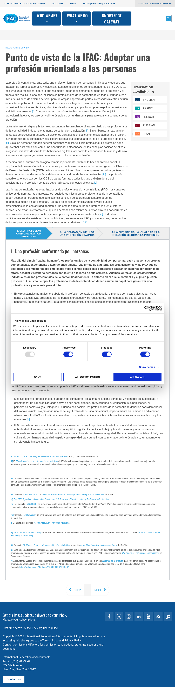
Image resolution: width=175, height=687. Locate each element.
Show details (147, 366)
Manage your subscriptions (19, 619)
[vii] (85, 222)
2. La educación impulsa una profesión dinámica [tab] (77, 233)
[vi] (101, 214)
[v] (95, 182)
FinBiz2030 (30, 504)
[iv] (104, 174)
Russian (145, 125)
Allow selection (87, 377)
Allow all (137, 377)
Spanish (144, 134)
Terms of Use (50, 640)
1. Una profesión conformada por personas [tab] (28, 233)
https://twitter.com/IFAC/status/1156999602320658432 (44, 567)
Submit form (168, 18)
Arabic (144, 108)
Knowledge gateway (112, 18)
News (73, 3)
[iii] (7, 142)
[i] (33, 111)
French (144, 116)
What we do (77, 18)
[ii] (86, 130)
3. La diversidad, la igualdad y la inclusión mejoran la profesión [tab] (136, 233)
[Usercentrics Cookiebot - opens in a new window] (147, 308)
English (145, 99)
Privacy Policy (73, 640)
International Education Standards (24, 3)
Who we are (47, 18)
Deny (37, 377)
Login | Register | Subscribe (99, 3)
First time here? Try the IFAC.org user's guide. (31, 628)
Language (57, 3)
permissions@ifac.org (26, 644)
